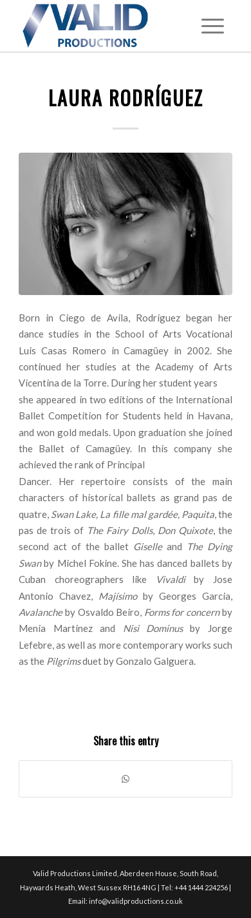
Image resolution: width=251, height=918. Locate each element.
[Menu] (212, 26)
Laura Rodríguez (125, 97)
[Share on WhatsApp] (125, 779)
